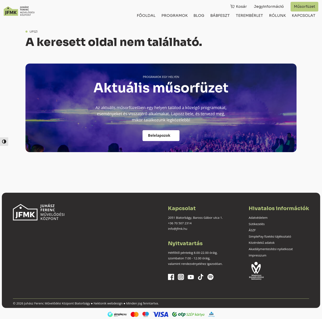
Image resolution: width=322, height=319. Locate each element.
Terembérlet (249, 15)
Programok (174, 15)
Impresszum (257, 255)
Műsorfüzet (304, 6)
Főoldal (146, 15)
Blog (198, 15)
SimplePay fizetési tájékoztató (270, 236)
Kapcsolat (303, 15)
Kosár (241, 6)
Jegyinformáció (269, 6)
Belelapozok (159, 135)
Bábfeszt (220, 15)
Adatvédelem (258, 217)
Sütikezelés (257, 224)
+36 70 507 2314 (180, 223)
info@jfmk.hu (177, 229)
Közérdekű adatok (262, 242)
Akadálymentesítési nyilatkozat (271, 249)
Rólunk (277, 15)
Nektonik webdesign (108, 303)
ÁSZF (252, 230)
